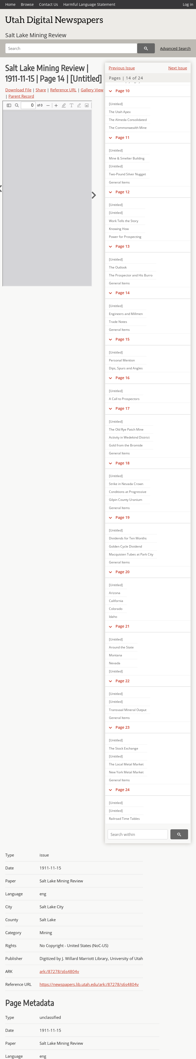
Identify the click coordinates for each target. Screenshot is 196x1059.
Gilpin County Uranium (125, 499)
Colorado (115, 608)
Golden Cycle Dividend (125, 546)
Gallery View (92, 89)
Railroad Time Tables (124, 818)
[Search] (71, 48)
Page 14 (123, 292)
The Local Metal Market (126, 764)
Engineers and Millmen (126, 314)
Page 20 (123, 571)
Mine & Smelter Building (127, 158)
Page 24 (123, 789)
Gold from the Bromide (126, 445)
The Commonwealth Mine (128, 127)
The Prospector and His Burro (130, 275)
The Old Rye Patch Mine (126, 429)
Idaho (113, 616)
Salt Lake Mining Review (35, 35)
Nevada (114, 663)
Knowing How (119, 229)
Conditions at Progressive (127, 492)
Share (41, 89)
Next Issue (177, 67)
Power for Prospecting (125, 236)
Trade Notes (118, 321)
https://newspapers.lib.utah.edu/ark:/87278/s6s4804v (89, 984)
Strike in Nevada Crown (126, 484)
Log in (188, 4)
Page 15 (123, 339)
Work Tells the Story (123, 221)
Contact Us (48, 4)
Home (10, 4)
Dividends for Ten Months (128, 538)
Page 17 (123, 408)
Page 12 (123, 191)
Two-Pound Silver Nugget (127, 174)
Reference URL (63, 89)
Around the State (121, 647)
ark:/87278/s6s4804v (59, 971)
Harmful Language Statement (89, 4)
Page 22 (123, 680)
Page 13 (123, 246)
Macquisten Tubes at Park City (131, 554)
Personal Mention (122, 360)
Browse (27, 4)
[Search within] (138, 834)
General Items (119, 182)
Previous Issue (122, 67)
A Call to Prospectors (124, 399)
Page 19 (123, 517)
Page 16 (123, 377)
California (116, 601)
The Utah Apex (120, 112)
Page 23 (123, 727)
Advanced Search (175, 48)
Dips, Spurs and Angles (126, 368)
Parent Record (21, 96)
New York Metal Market (126, 772)
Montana (115, 655)
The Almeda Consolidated (128, 119)
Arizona (114, 593)
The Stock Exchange (123, 748)
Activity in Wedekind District (129, 437)
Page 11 (123, 137)
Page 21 (123, 626)
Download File (18, 89)
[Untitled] (116, 104)
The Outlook (118, 267)
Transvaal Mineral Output (127, 710)
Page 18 (123, 462)
